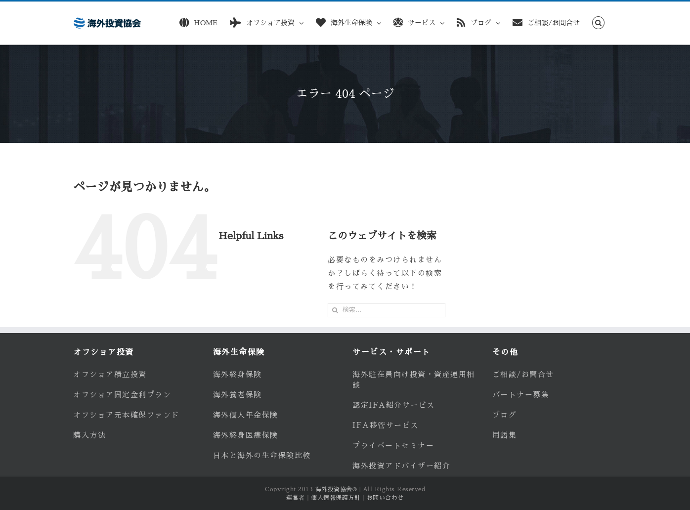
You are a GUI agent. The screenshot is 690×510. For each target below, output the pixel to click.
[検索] (335, 310)
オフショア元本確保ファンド (126, 415)
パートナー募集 (521, 394)
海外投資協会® (336, 489)
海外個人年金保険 (245, 415)
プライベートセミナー (393, 445)
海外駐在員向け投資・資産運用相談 (413, 379)
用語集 (504, 435)
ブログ (504, 415)
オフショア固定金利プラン (122, 394)
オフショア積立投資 (110, 374)
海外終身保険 (237, 374)
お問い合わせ (385, 498)
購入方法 (89, 435)
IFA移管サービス (385, 425)
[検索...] (386, 310)
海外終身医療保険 (245, 435)
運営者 (295, 498)
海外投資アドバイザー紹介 (401, 465)
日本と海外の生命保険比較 (262, 455)
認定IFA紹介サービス (393, 405)
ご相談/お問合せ (523, 374)
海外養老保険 (237, 394)
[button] (598, 21)
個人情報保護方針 (335, 498)
